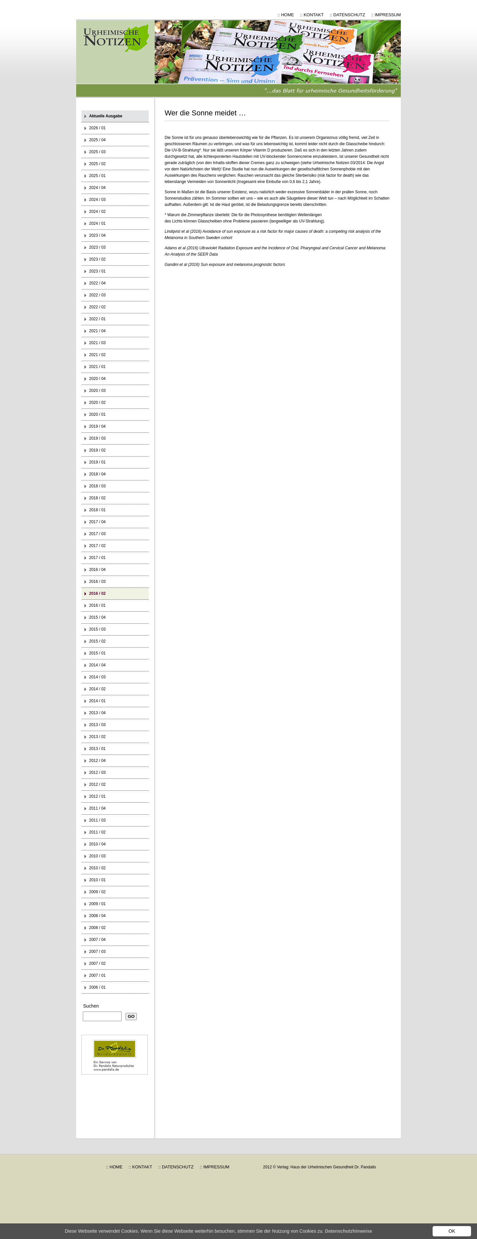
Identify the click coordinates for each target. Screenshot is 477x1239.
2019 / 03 (97, 438)
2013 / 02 (97, 736)
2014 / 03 (97, 677)
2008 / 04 (97, 915)
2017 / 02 (97, 545)
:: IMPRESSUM (386, 14)
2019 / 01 (97, 462)
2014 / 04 (97, 665)
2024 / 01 (97, 223)
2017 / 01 (97, 557)
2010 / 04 (97, 844)
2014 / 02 (97, 689)
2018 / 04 (97, 474)
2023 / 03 (97, 247)
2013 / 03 (97, 724)
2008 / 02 (97, 927)
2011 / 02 (97, 832)
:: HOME (286, 14)
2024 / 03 (97, 199)
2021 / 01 (97, 366)
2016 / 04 (97, 569)
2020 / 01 (97, 414)
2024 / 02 (97, 211)
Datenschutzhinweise (348, 1231)
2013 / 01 (97, 748)
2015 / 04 (97, 617)
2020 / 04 (97, 378)
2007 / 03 (97, 951)
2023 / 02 (97, 259)
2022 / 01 (97, 319)
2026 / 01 (97, 128)
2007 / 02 (97, 963)
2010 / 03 (97, 856)
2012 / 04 (97, 760)
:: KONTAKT (312, 14)
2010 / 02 (97, 868)
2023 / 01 (97, 271)
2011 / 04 (97, 808)
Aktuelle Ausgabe (105, 116)
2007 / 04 (97, 939)
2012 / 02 (97, 784)
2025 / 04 (97, 140)
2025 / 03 (97, 152)
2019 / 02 (97, 450)
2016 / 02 (97, 593)
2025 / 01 (97, 175)
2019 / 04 (97, 426)
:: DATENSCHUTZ (347, 14)
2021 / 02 (97, 354)
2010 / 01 (97, 880)
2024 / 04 (97, 187)
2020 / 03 (97, 390)
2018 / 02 (97, 498)
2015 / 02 (97, 641)
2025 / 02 (97, 163)
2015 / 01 (97, 653)
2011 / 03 (97, 820)
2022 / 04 (97, 283)
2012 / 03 (97, 772)
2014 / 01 (97, 701)
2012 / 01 (97, 796)
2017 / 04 (97, 522)
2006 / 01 (97, 987)
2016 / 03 (97, 581)
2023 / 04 (97, 235)
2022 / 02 (97, 307)
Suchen (91, 1006)
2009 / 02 (97, 892)
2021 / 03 (97, 343)
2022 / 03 (97, 295)
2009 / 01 (97, 903)
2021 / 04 (97, 331)
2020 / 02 (97, 402)
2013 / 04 (97, 713)
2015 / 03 (97, 629)
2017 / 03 (97, 533)
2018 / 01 (97, 510)
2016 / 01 (97, 605)
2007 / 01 (97, 975)
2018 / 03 (97, 486)
